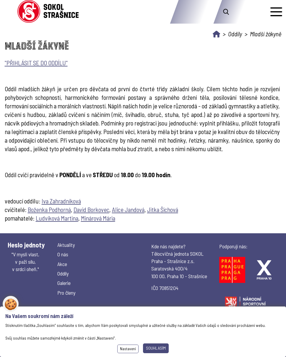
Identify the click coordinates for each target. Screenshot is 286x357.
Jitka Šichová (162, 209)
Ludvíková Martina (57, 218)
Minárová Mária (98, 218)
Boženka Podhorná (49, 209)
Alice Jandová (128, 209)
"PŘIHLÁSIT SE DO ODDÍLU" (36, 62)
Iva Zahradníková (61, 201)
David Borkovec (91, 209)
